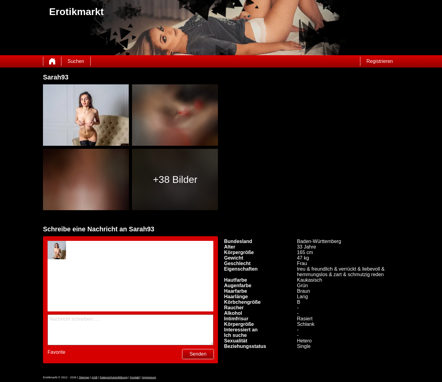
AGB (94, 377)
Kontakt (135, 377)
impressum (149, 377)
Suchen (76, 61)
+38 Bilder (175, 179)
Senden (197, 354)
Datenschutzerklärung (114, 377)
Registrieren (379, 61)
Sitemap (84, 377)
